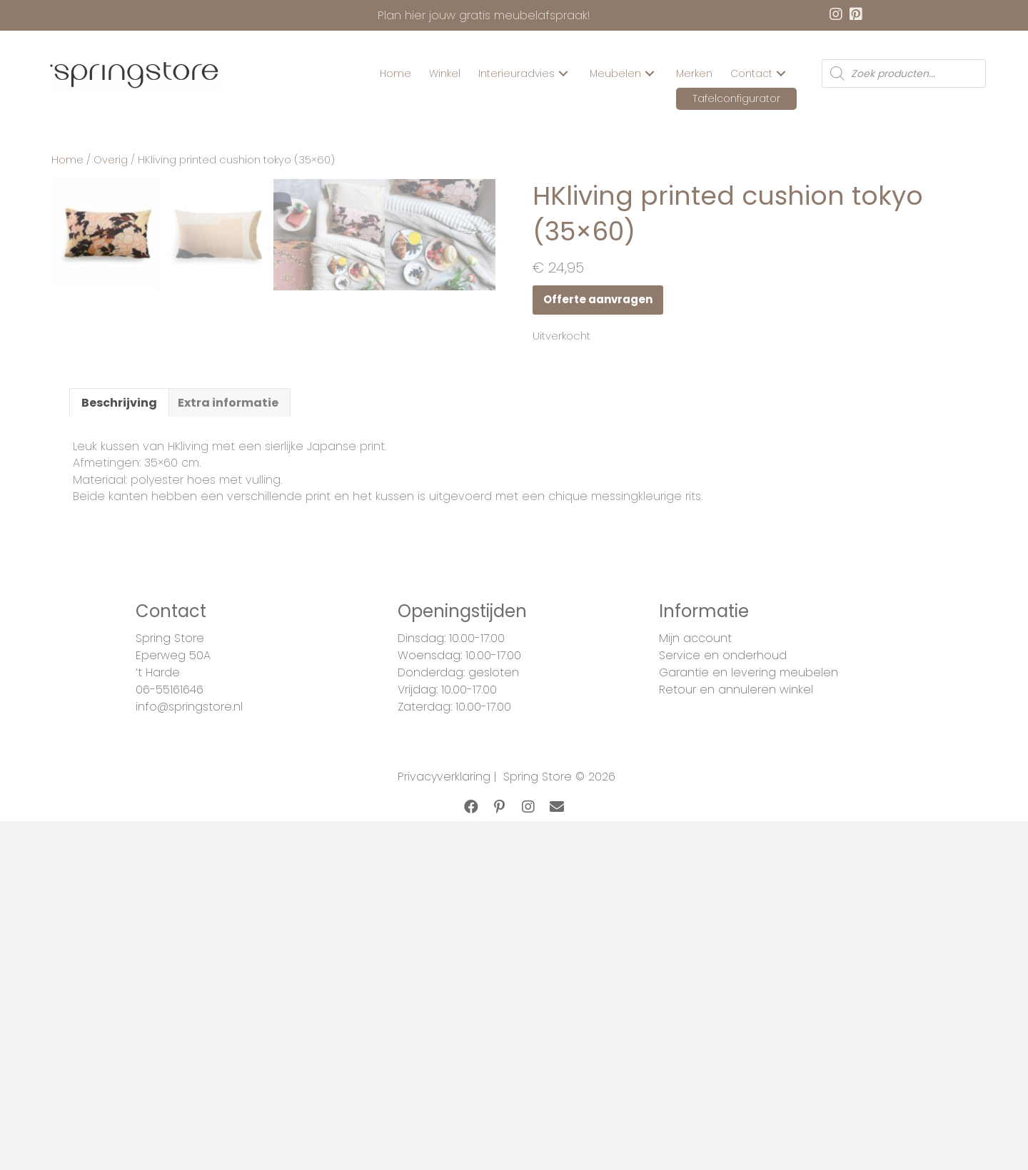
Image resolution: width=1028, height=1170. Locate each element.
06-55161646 (169, 1056)
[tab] (119, 768)
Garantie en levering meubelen (748, 1039)
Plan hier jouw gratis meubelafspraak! (484, 15)
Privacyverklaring (444, 1143)
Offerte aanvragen (597, 299)
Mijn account (695, 1005)
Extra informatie (228, 768)
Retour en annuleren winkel (736, 1056)
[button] (563, 74)
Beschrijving (119, 768)
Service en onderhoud (723, 1022)
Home (67, 160)
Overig (111, 160)
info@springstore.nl (189, 1073)
